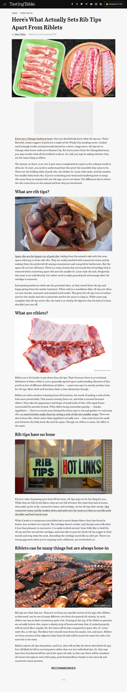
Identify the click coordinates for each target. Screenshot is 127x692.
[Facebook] (72, 5)
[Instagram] (96, 5)
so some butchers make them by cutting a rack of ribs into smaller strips (59, 414)
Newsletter (114, 4)
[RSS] (101, 5)
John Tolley (20, 34)
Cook (15, 13)
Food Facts (26, 13)
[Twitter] (77, 5)
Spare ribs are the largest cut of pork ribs (37, 256)
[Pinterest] (86, 5)
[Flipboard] (81, 5)
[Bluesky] (91, 5)
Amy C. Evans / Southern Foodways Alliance (95, 249)
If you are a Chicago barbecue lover (34, 138)
